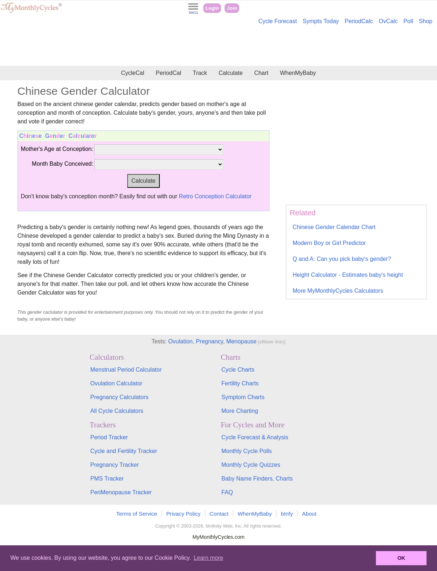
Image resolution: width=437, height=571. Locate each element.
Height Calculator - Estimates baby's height (347, 275)
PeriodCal (168, 73)
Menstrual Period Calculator (126, 370)
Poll (408, 21)
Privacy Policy (183, 514)
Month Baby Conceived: (62, 164)
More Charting (239, 411)
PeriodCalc (359, 21)
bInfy (287, 514)
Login (212, 8)
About (309, 514)
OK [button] (401, 558)
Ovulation (180, 341)
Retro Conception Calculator (215, 196)
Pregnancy (209, 341)
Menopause (241, 341)
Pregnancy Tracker (114, 465)
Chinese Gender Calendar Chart (333, 227)
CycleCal (132, 73)
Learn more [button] (208, 558)
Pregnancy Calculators (119, 397)
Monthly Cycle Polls (246, 451)
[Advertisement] (219, 46)
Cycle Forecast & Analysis (254, 437)
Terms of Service (136, 514)
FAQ (227, 492)
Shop (425, 21)
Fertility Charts (239, 383)
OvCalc (388, 21)
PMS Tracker (107, 478)
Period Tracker (109, 437)
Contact (219, 514)
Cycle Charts (237, 370)
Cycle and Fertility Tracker (123, 451)
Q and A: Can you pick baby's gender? (341, 259)
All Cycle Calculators (116, 411)
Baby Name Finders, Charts (256, 478)
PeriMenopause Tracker (121, 492)
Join (232, 8)
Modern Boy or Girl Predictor (329, 243)
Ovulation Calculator (116, 383)
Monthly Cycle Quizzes (250, 465)
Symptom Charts (242, 397)
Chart (261, 73)
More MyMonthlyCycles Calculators (337, 291)
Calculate (231, 73)
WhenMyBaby (298, 73)
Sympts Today (321, 21)
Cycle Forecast (277, 21)
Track (200, 73)
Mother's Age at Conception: (57, 149)
